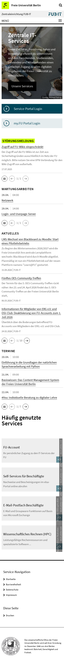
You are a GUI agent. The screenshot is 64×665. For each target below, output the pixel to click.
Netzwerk (7, 200)
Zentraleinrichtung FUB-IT (16, 14)
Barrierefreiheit (13, 584)
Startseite (11, 579)
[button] (4, 178)
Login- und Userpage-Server (19, 214)
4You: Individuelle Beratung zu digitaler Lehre (29, 397)
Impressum (11, 594)
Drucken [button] (10, 615)
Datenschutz (12, 589)
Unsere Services (22, 86)
